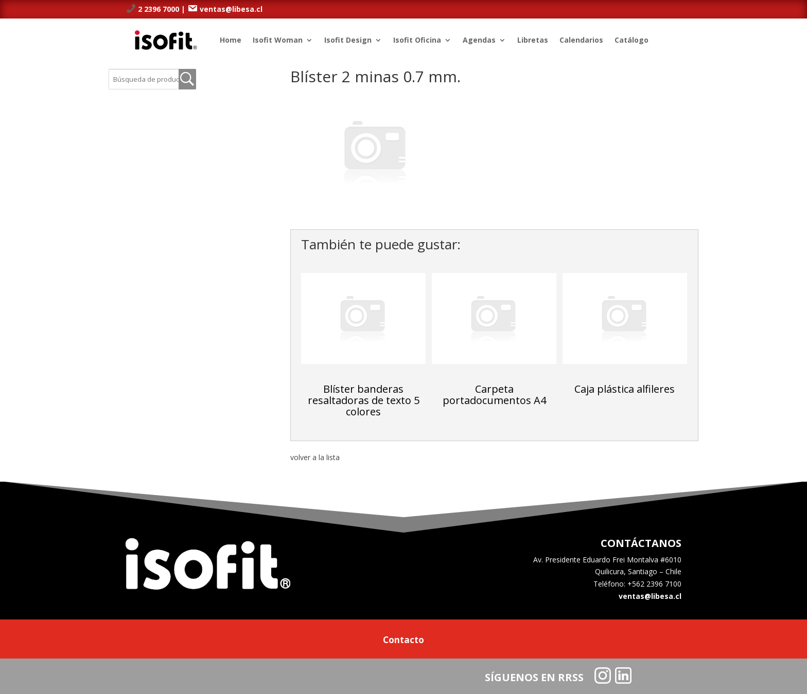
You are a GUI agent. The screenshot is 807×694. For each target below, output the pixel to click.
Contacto (403, 641)
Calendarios (581, 40)
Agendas (479, 40)
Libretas (532, 40)
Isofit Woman (278, 40)
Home (230, 40)
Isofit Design (348, 40)
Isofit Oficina (417, 40)
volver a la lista (315, 457)
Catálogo (631, 40)
